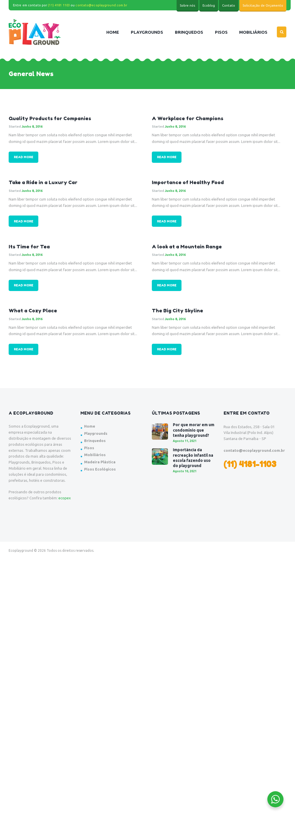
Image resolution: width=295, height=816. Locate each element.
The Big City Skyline (177, 310)
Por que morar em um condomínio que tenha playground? (193, 429)
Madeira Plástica (100, 462)
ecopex (64, 498)
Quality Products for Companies (50, 118)
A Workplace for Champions (187, 118)
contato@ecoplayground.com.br (101, 5)
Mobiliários (95, 455)
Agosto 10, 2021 (184, 471)
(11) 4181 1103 (59, 5)
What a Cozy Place (33, 310)
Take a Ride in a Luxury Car (43, 182)
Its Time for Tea (29, 246)
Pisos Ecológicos (100, 469)
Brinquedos (95, 441)
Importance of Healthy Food (188, 182)
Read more (23, 157)
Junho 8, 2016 (32, 126)
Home (89, 426)
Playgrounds (95, 433)
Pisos (89, 448)
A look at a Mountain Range (187, 246)
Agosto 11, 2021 (184, 441)
